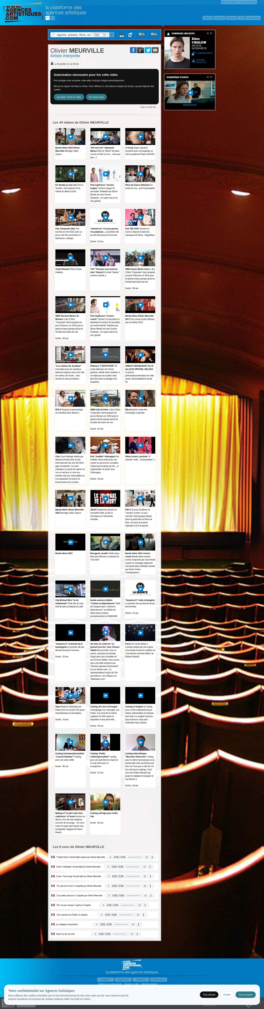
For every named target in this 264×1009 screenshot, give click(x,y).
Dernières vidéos (178, 77)
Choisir (227, 994)
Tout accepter (246, 994)
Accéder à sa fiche (68, 64)
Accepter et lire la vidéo (69, 97)
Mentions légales (150, 984)
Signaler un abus (132, 984)
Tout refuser (209, 994)
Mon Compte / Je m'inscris (237, 2)
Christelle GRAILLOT (201, 61)
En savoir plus (96, 97)
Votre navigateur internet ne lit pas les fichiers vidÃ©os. (131, 857)
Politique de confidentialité (110, 984)
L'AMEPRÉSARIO (204, 53)
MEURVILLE (77, 50)
